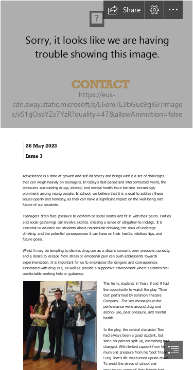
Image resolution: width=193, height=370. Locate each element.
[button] (124, 10)
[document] (96, 185)
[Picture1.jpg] (59, 325)
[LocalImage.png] (96, 64)
